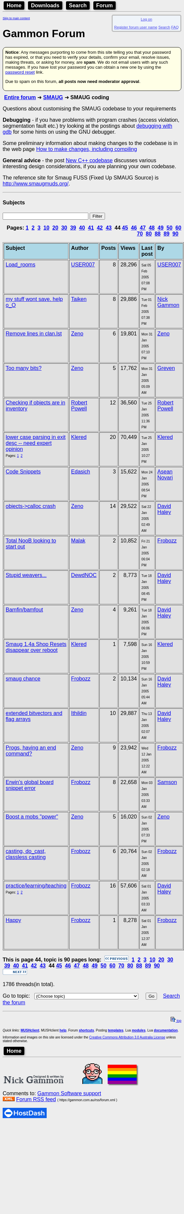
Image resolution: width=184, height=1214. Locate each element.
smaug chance (23, 678)
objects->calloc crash (31, 506)
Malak (78, 540)
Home (14, 5)
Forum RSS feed (36, 1099)
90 (175, 234)
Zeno (77, 333)
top (176, 1021)
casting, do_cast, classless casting (26, 854)
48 (152, 228)
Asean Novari (165, 474)
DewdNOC (83, 575)
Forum (104, 5)
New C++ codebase (89, 160)
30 (64, 228)
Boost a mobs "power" (32, 817)
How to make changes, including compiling (86, 149)
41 (91, 228)
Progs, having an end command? (31, 750)
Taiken (78, 299)
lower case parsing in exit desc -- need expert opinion (36, 443)
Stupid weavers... (26, 575)
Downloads (45, 5)
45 (125, 228)
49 (161, 228)
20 (55, 228)
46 (134, 228)
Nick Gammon (168, 302)
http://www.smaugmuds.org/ (35, 183)
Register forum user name (135, 27)
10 (46, 228)
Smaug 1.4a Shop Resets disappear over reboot (36, 647)
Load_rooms (20, 264)
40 (82, 228)
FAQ (175, 27)
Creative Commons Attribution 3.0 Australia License (127, 1037)
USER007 (83, 264)
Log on (146, 19)
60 (178, 228)
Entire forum (20, 97)
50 (170, 228)
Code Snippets (23, 471)
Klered (78, 437)
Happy (13, 920)
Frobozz (167, 540)
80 (149, 234)
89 (167, 234)
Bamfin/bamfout (24, 609)
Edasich (80, 471)
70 (140, 234)
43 (109, 228)
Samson (167, 782)
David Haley (164, 509)
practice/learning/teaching (36, 886)
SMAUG (53, 97)
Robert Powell (79, 405)
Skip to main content (16, 18)
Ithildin (78, 713)
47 (143, 228)
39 (73, 228)
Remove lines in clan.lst (34, 333)
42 (100, 228)
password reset (20, 72)
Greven (166, 368)
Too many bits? (24, 368)
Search (78, 5)
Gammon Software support (69, 1093)
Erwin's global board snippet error (30, 785)
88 (158, 234)
